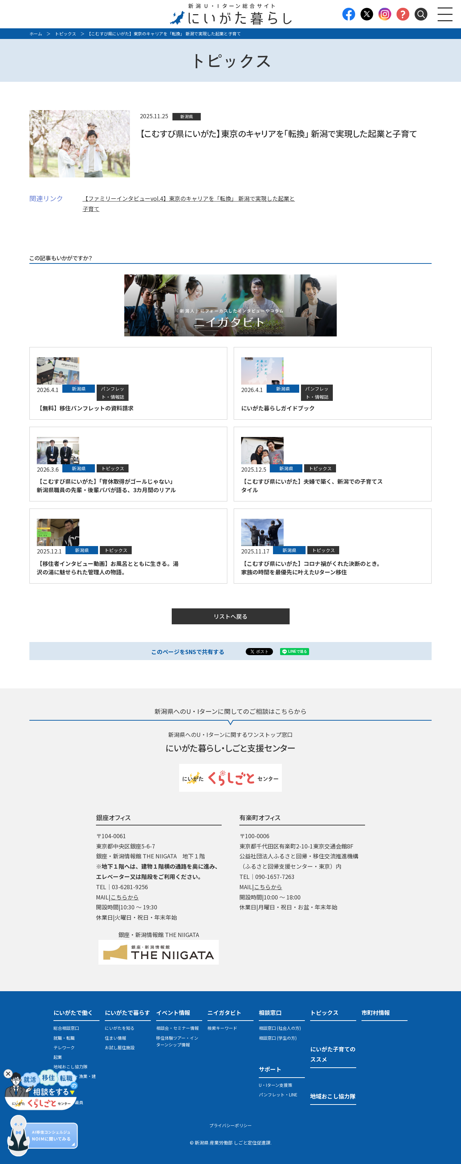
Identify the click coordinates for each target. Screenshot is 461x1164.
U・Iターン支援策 (275, 1085)
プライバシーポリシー (230, 1125)
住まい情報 (115, 1038)
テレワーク (64, 1047)
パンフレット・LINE (278, 1094)
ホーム (35, 33)
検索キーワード (222, 1028)
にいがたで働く (73, 1012)
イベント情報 (173, 1012)
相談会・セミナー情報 (177, 1028)
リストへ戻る (230, 616)
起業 (57, 1057)
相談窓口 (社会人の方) (280, 1028)
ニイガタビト (224, 1012)
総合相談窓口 (66, 1028)
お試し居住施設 (120, 1047)
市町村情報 (376, 1012)
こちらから (124, 897)
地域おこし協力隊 (70, 1066)
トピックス (65, 33)
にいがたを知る (120, 1028)
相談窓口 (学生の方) (278, 1038)
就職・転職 (64, 1038)
